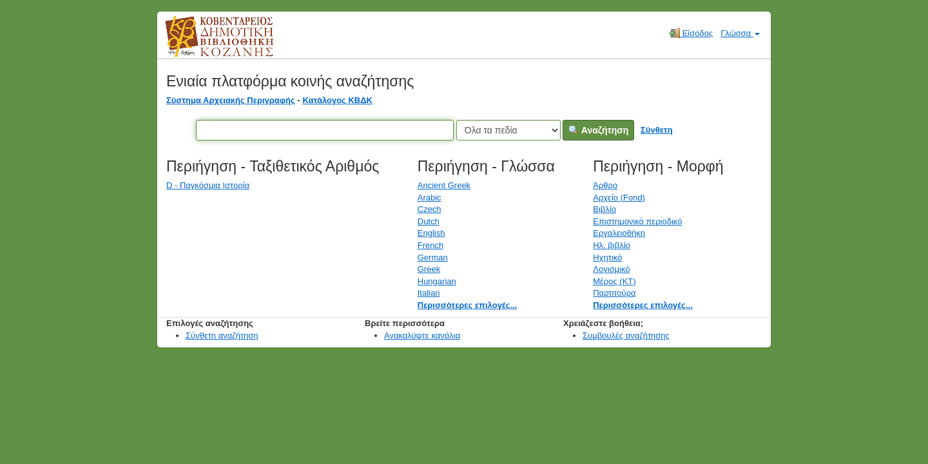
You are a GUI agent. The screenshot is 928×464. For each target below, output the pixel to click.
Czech (429, 209)
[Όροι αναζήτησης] (325, 130)
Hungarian (437, 281)
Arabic (429, 197)
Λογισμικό (611, 269)
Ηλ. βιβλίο (611, 245)
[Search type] (508, 130)
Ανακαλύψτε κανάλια (422, 335)
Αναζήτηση (598, 130)
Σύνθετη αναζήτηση (222, 335)
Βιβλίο (604, 209)
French (430, 245)
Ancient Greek (444, 185)
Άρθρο (605, 185)
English (431, 233)
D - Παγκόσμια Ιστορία (207, 185)
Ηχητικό (607, 257)
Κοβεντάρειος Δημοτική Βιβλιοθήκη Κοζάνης (207, 44)
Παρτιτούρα (614, 293)
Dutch (429, 221)
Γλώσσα (740, 33)
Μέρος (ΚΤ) (614, 281)
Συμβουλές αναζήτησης (626, 335)
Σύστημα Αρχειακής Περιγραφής (230, 100)
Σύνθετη (657, 130)
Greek (429, 269)
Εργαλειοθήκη (619, 233)
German (433, 257)
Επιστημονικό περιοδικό (637, 221)
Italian (429, 293)
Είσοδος (691, 33)
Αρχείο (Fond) (619, 197)
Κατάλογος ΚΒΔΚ (337, 100)
